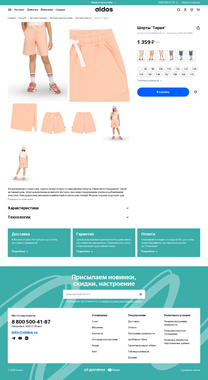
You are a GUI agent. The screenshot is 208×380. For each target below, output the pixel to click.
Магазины (97, 327)
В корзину (163, 92)
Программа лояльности (141, 333)
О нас (95, 321)
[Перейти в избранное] (192, 10)
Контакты (97, 333)
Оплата (132, 327)
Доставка (133, 321)
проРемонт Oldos (137, 340)
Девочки (32, 9)
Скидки (60, 9)
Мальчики (47, 9)
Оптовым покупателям (105, 340)
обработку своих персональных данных (122, 301)
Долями (132, 358)
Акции (95, 346)
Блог (94, 352)
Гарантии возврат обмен (142, 346)
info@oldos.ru (25, 333)
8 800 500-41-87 (166, 2)
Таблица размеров (138, 352)
